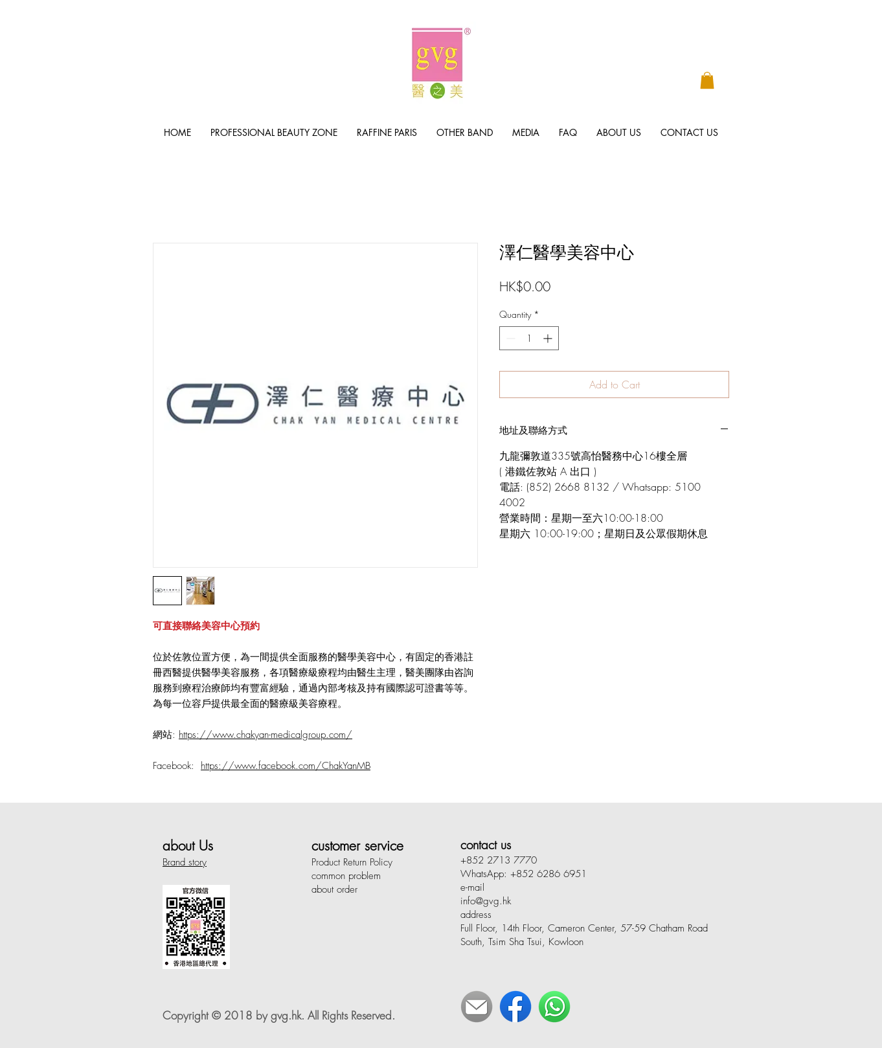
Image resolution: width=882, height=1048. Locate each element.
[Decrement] (509, 338)
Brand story (185, 862)
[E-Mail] (476, 1006)
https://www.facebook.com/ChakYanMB (285, 765)
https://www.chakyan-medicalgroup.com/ (265, 734)
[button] (707, 80)
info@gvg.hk (485, 901)
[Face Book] (515, 1006)
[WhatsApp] (554, 1006)
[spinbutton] (529, 338)
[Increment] (549, 338)
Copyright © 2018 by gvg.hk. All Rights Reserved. (279, 1015)
